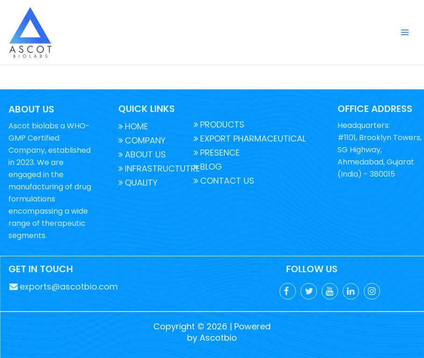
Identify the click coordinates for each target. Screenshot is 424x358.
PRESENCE (217, 152)
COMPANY (141, 140)
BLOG (208, 166)
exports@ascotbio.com (63, 286)
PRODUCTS (219, 124)
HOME (133, 126)
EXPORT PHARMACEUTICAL (250, 138)
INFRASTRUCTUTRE (159, 168)
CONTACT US (224, 180)
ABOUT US (142, 154)
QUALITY (138, 182)
